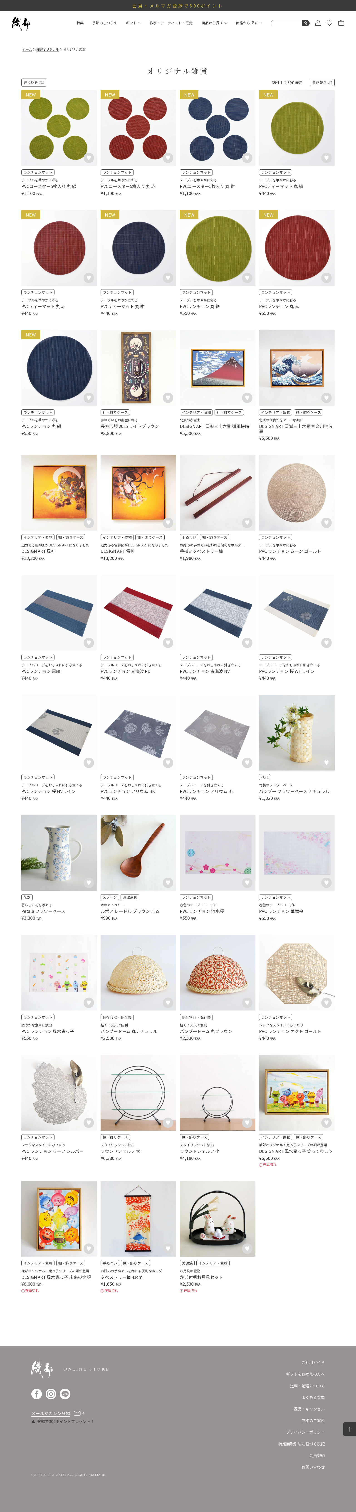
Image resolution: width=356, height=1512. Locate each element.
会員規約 (317, 1455)
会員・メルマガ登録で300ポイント (178, 5)
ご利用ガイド (313, 1362)
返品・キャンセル (309, 1409)
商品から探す (214, 22)
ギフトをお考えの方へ (305, 1374)
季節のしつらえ (104, 22)
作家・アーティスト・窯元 (171, 22)
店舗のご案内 (313, 1420)
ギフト (133, 22)
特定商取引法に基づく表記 (301, 1444)
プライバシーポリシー (305, 1432)
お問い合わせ (313, 1467)
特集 (80, 22)
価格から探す (249, 22)
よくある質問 (313, 1397)
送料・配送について (307, 1385)
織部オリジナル (48, 49)
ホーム (27, 49)
